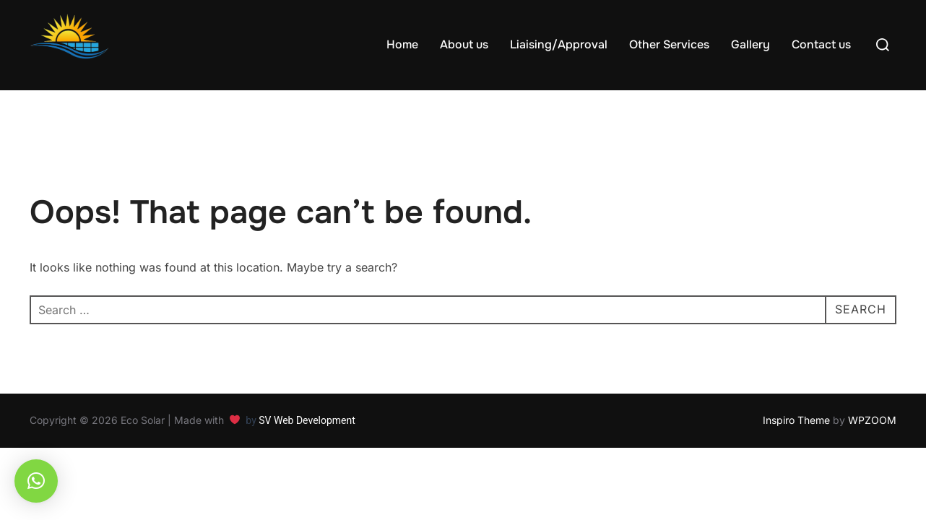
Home (402, 44)
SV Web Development (308, 420)
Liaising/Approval (558, 44)
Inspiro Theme (796, 420)
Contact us (821, 44)
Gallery (750, 44)
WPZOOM (872, 420)
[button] (36, 481)
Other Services (669, 44)
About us (464, 44)
